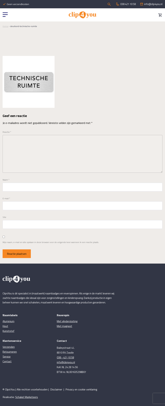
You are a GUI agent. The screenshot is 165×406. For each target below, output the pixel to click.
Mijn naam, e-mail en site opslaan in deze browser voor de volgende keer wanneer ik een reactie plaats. (51, 242)
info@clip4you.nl (66, 362)
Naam (6, 179)
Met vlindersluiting (67, 321)
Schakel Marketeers (26, 397)
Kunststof (8, 331)
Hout (5, 326)
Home (5, 26)
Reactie (7, 132)
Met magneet (64, 326)
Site (4, 217)
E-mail (6, 198)
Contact (7, 361)
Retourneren (10, 352)
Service (7, 357)
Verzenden (9, 347)
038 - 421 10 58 (65, 357)
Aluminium (8, 321)
